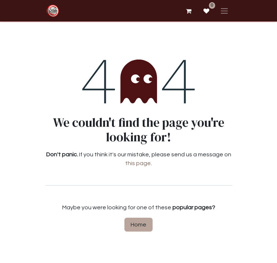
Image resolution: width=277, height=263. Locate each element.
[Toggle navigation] (224, 11)
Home (138, 225)
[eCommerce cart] (188, 11)
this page (138, 163)
